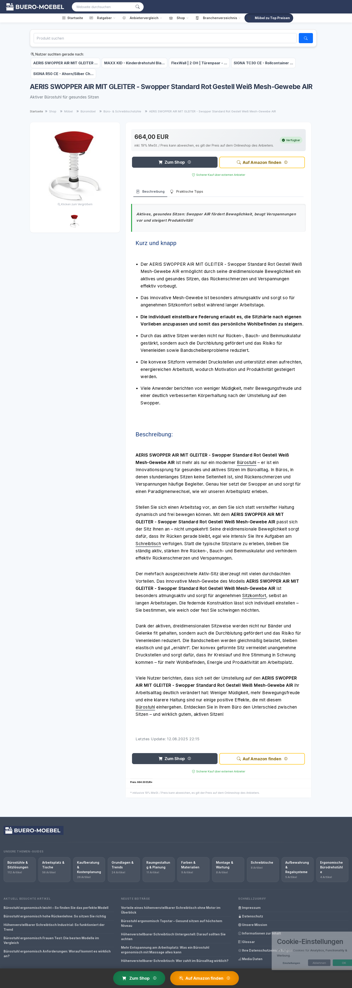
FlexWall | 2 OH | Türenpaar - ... (199, 63)
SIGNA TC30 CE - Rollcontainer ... (263, 63)
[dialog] (303, 951)
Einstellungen (277, 963)
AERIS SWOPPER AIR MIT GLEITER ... (65, 63)
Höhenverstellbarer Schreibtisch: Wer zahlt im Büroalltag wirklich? (175, 961)
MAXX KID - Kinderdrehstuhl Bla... (134, 63)
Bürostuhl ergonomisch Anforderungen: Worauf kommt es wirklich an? (57, 953)
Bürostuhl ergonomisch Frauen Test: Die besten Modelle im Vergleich (51, 940)
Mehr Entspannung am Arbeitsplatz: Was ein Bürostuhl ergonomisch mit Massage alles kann (165, 950)
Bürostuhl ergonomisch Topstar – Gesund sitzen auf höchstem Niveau (171, 923)
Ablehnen (305, 963)
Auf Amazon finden (259, 162)
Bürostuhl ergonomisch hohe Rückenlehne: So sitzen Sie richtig (55, 916)
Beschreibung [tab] (150, 192)
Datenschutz (250, 916)
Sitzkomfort (254, 595)
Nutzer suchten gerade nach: (57, 54)
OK (330, 963)
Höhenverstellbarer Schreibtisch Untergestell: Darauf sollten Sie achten (173, 936)
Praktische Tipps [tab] (186, 192)
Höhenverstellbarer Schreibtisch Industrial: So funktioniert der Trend (54, 927)
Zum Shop (171, 162)
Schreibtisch (148, 543)
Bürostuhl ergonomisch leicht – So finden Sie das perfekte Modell (56, 908)
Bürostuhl (246, 462)
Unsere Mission (252, 925)
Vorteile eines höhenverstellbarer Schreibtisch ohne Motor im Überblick (170, 910)
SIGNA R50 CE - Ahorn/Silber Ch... (63, 73)
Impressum (249, 908)
